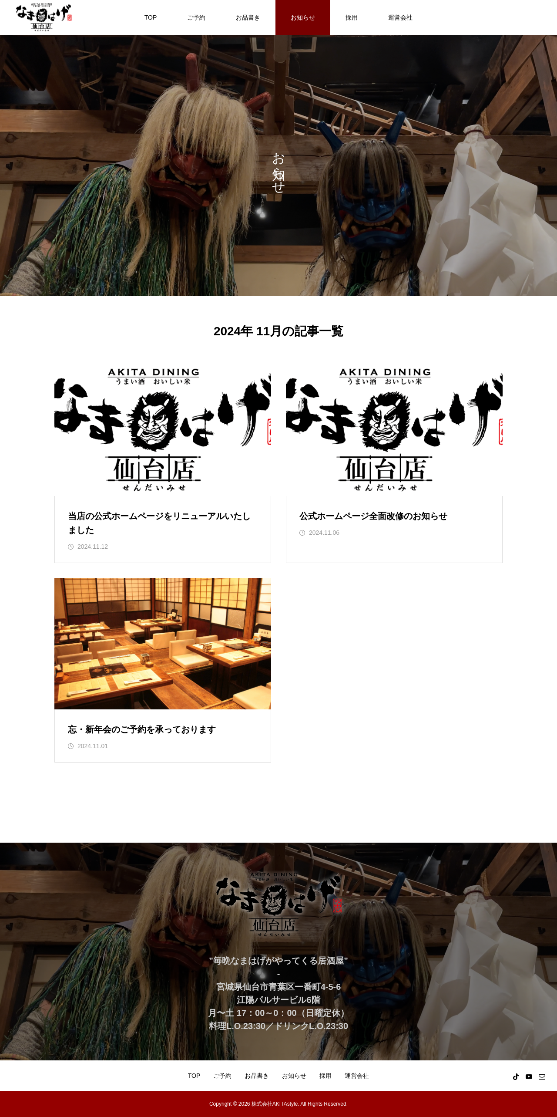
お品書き (248, 17)
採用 (352, 17)
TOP (150, 17)
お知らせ (303, 17)
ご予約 (196, 17)
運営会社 (400, 17)
